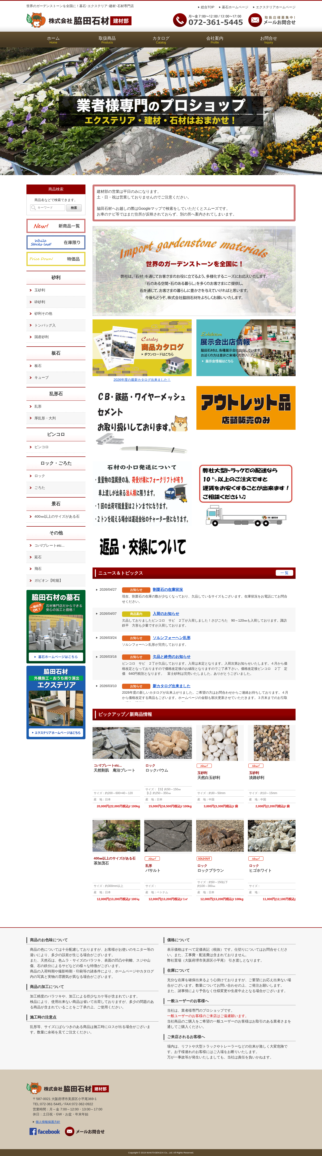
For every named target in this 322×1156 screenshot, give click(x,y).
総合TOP (207, 7)
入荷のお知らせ (166, 614)
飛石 (35, 569)
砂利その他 (40, 313)
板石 (55, 353)
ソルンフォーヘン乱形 (172, 638)
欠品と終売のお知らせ (172, 657)
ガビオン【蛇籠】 (45, 580)
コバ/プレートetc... (46, 545)
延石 (35, 557)
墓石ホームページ (235, 7)
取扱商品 (107, 40)
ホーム (53, 40)
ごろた (36, 487)
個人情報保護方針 (48, 1122)
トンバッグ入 (42, 325)
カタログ (161, 40)
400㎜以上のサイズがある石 (54, 516)
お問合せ (269, 40)
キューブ (38, 377)
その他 (56, 532)
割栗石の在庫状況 (168, 590)
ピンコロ (56, 434)
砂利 (55, 277)
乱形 (35, 406)
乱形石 (56, 393)
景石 (55, 503)
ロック (36, 476)
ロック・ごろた (56, 463)
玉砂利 (36, 290)
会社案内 (215, 40)
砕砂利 (36, 302)
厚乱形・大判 (42, 418)
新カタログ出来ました (172, 686)
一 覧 (284, 573)
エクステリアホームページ (276, 7)
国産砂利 (38, 337)
